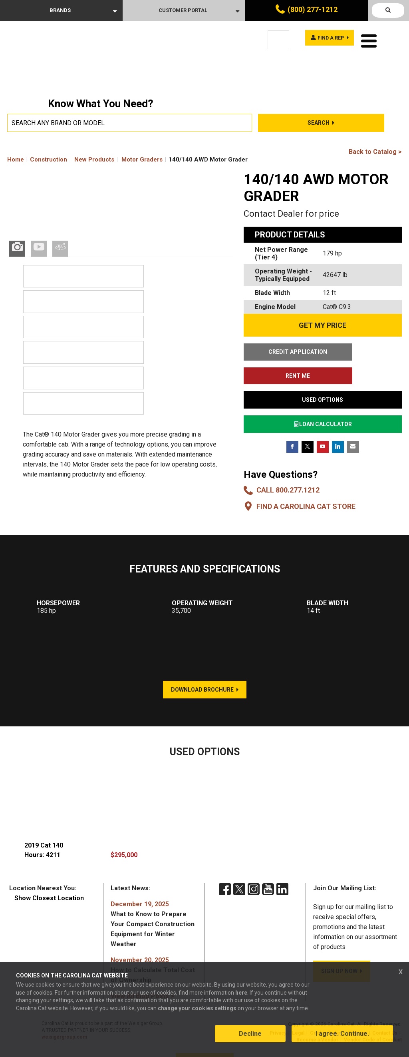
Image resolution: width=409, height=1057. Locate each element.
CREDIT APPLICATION (281, 352)
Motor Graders (142, 159)
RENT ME (364, 352)
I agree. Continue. (342, 1038)
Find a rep (325, 39)
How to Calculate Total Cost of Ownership (153, 946)
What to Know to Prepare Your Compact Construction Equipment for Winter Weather (153, 900)
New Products (94, 159)
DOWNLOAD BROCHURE (202, 665)
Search (319, 123)
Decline (250, 1038)
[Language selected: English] (278, 39)
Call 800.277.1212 (288, 466)
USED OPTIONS (322, 376)
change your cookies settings (197, 1012)
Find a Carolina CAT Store (305, 482)
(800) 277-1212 (313, 9)
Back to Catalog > (375, 152)
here (241, 997)
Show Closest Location (49, 874)
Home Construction (37, 159)
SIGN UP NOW (339, 947)
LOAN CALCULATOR (323, 400)
